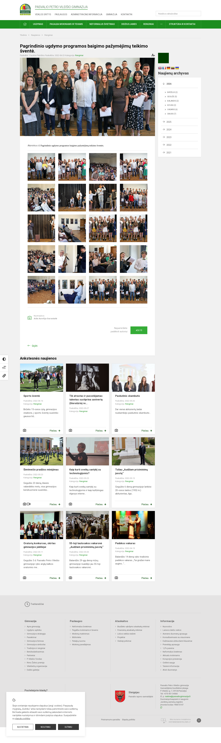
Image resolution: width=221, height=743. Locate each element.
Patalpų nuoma (78, 641)
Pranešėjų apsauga (171, 644)
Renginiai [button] (148, 24)
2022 (169, 145)
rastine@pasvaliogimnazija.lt (177, 696)
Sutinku (68, 727)
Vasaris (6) (172, 109)
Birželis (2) (172, 92)
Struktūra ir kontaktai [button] (182, 24)
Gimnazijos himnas (35, 641)
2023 (169, 137)
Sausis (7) (171, 114)
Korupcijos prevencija (172, 659)
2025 (169, 122)
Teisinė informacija (171, 666)
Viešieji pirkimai (124, 641)
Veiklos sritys (43, 14)
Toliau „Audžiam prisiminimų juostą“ (131, 471)
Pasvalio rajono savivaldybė (141, 696)
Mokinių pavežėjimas (81, 644)
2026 (169, 84)
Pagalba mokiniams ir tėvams (85, 630)
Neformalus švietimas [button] (102, 24)
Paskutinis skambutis (127, 395)
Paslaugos (61, 14)
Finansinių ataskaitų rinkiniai (129, 630)
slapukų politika (22, 718)
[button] (180, 6)
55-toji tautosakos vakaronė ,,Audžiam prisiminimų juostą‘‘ (86, 545)
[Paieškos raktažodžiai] (178, 13)
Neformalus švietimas (81, 626)
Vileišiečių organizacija (37, 666)
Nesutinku (45, 727)
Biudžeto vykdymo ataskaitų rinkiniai (133, 626)
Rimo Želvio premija (35, 662)
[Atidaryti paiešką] (198, 13)
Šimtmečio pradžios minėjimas (41, 469)
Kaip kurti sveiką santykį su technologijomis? (85, 471)
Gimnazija (111, 14)
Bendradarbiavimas (35, 652)
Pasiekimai (31, 637)
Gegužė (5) (172, 97)
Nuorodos (167, 626)
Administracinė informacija (86, 14)
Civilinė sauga (169, 662)
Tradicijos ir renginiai (36, 648)
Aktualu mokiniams (171, 655)
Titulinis (23, 35)
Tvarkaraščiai (34, 604)
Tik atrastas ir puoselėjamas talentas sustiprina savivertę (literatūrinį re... (86, 399)
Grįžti (34, 345)
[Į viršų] (199, 720)
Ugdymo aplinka (34, 630)
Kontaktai (126, 14)
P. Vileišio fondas (34, 659)
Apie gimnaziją (33, 626)
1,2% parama (168, 648)
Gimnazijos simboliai (36, 644)
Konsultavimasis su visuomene (176, 637)
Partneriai (31, 655)
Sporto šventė (31, 395)
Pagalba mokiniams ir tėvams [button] (66, 24)
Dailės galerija (33, 670)
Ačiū (139, 330)
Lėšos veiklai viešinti (126, 634)
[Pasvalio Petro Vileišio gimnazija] (25, 9)
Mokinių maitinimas (80, 634)
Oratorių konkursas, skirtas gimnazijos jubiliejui (39, 545)
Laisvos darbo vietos (172, 630)
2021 (169, 152)
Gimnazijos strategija (36, 634)
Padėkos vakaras (125, 543)
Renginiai (49, 35)
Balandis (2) (173, 101)
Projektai (121, 637)
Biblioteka (76, 637)
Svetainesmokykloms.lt (180, 722)
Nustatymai (23, 727)
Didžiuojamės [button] (129, 24)
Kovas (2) (171, 105)
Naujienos (36, 35)
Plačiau (53, 430)
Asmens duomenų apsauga (175, 634)
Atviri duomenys (170, 670)
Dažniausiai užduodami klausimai (177, 641)
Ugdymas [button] (38, 24)
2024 (169, 129)
